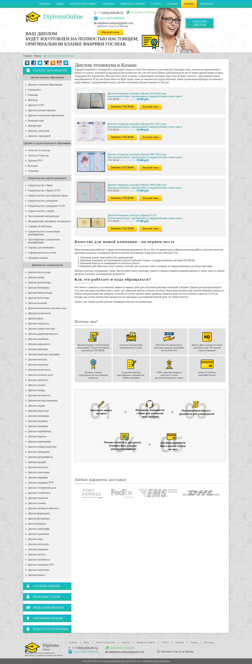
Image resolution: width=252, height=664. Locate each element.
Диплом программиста (40, 457)
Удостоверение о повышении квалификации (44, 241)
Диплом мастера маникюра (43, 400)
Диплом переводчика (39, 441)
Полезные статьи (43, 596)
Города (189, 4)
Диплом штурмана (38, 549)
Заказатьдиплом (200, 23)
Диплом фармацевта (39, 513)
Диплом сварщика (38, 477)
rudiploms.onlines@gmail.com (115, 23)
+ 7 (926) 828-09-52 (110, 13)
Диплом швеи (35, 539)
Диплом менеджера (38, 415)
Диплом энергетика (38, 569)
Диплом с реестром (38, 130)
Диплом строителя (38, 498)
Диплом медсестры (38, 410)
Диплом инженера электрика (43, 354)
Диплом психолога (38, 467)
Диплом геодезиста (38, 323)
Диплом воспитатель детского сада (47, 308)
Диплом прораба (37, 462)
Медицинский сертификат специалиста (49, 221)
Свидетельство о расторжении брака (48, 195)
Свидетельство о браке (40, 185)
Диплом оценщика (38, 426)
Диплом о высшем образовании (45, 84)
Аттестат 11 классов (39, 150)
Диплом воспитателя (39, 313)
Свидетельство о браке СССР (44, 190)
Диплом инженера (38, 349)
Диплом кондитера (38, 364)
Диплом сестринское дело (42, 487)
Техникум (33, 170)
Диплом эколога (36, 554)
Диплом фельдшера (38, 518)
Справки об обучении (40, 226)
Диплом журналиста (39, 344)
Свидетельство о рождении (43, 200)
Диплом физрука (37, 523)
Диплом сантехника (39, 472)
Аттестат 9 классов (38, 155)
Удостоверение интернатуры (43, 216)
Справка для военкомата (41, 247)
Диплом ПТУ (35, 160)
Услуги (156, 4)
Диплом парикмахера (39, 431)
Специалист (34, 89)
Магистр (32, 100)
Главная (44, 4)
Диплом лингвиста (38, 380)
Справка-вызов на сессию (42, 252)
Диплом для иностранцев (42, 110)
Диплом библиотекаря (40, 292)
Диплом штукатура (38, 544)
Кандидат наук (36, 120)
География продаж (44, 618)
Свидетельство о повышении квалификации (44, 233)
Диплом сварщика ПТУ (41, 482)
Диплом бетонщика (38, 287)
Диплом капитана (37, 359)
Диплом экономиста (39, 559)
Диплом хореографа (39, 528)
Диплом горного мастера (41, 328)
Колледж (33, 165)
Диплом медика (36, 405)
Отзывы (172, 4)
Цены (59, 4)
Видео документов (45, 607)
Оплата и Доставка (83, 4)
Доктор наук (34, 125)
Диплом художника (38, 534)
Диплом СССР (36, 105)
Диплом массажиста (39, 395)
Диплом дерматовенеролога (43, 333)
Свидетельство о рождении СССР (46, 205)
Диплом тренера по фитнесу (43, 508)
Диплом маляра (36, 390)
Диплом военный (37, 303)
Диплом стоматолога (39, 492)
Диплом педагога (37, 436)
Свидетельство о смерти (41, 211)
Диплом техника (37, 503)
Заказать (108, 4)
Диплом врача (35, 318)
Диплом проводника (39, 451)
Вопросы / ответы (132, 4)
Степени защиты (43, 586)
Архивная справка (38, 257)
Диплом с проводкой (39, 136)
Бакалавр (33, 94)
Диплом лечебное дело (40, 374)
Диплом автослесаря (39, 272)
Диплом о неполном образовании (46, 115)
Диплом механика (38, 421)
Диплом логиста (37, 385)
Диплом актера (36, 277)
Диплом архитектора (39, 282)
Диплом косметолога (39, 369)
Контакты (207, 4)
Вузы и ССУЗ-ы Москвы (47, 629)
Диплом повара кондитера (42, 446)
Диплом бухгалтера (38, 297)
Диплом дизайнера (38, 339)
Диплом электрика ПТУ (41, 564)
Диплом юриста (36, 575)
